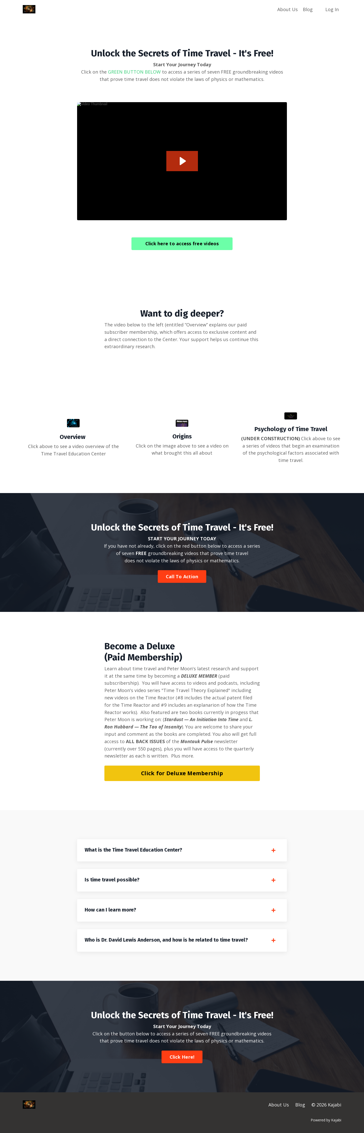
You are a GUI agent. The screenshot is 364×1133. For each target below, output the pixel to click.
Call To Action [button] (182, 576)
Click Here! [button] (182, 1057)
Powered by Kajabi (326, 1120)
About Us (287, 9)
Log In (332, 9)
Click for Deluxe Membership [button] (182, 773)
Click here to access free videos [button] (182, 243)
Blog (308, 9)
